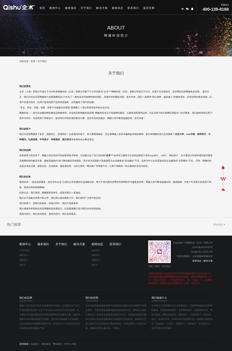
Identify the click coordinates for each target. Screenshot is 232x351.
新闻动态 (117, 8)
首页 (42, 8)
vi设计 (22, 264)
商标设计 (23, 255)
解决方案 (102, 8)
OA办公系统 (70, 344)
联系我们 (133, 8)
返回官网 (149, 8)
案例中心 (55, 8)
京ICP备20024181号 (202, 247)
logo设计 (96, 250)
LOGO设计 (24, 250)
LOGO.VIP (207, 251)
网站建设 (46, 344)
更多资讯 (218, 225)
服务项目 (71, 8)
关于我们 (86, 8)
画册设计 (23, 260)
